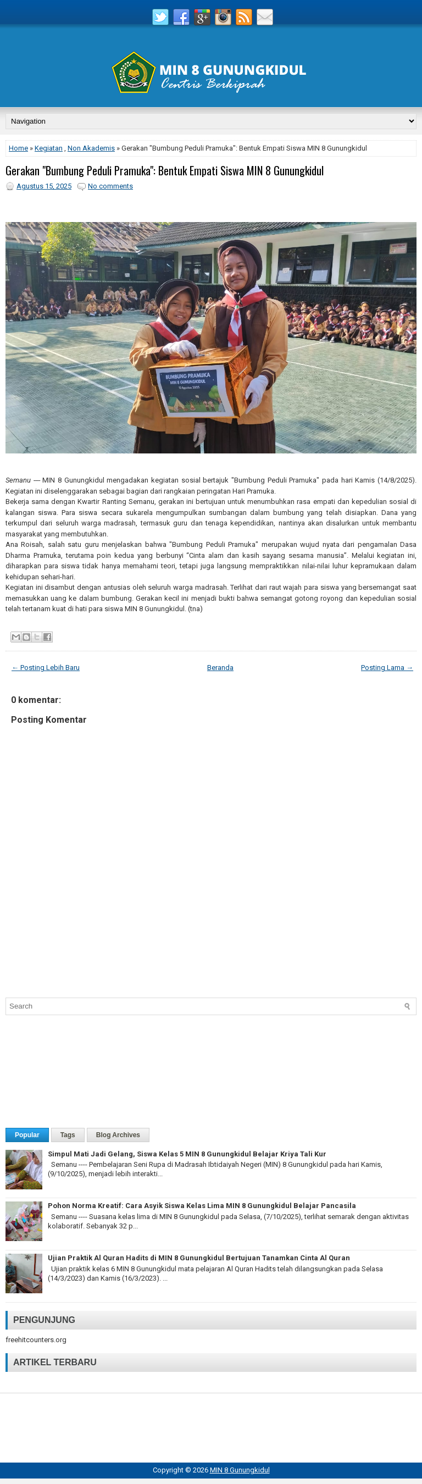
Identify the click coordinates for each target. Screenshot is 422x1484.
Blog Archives (118, 1135)
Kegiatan (49, 148)
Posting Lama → (387, 667)
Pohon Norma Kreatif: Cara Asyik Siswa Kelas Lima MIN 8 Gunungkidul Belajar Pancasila (202, 1205)
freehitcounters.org (35, 1340)
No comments (110, 186)
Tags (67, 1135)
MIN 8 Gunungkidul (240, 1470)
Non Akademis (91, 148)
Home (18, 148)
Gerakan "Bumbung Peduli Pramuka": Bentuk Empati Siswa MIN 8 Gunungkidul (164, 170)
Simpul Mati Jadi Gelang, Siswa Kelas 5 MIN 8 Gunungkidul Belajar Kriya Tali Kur (187, 1154)
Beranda (220, 667)
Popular (27, 1135)
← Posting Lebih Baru (46, 667)
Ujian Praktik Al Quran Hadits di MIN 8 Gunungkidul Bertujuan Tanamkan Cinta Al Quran (199, 1258)
